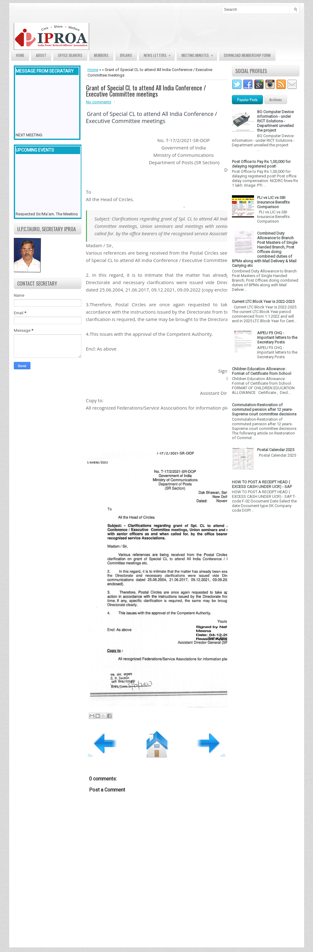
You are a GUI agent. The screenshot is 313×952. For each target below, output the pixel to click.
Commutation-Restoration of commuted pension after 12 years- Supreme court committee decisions (264, 409)
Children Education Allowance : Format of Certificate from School (261, 371)
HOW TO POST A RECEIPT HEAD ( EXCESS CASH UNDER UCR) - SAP (262, 484)
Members (101, 55)
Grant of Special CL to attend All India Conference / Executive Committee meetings (146, 91)
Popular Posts (247, 99)
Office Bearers (70, 55)
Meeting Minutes (199, 54)
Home (20, 55)
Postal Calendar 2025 (275, 449)
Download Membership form (247, 55)
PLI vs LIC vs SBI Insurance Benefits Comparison (273, 202)
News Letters (159, 54)
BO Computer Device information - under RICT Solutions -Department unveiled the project (275, 121)
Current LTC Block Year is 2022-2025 (263, 301)
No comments (98, 102)
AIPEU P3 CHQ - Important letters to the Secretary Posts (277, 337)
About (41, 55)
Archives (275, 99)
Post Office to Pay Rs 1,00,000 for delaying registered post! (261, 164)
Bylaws (126, 55)
